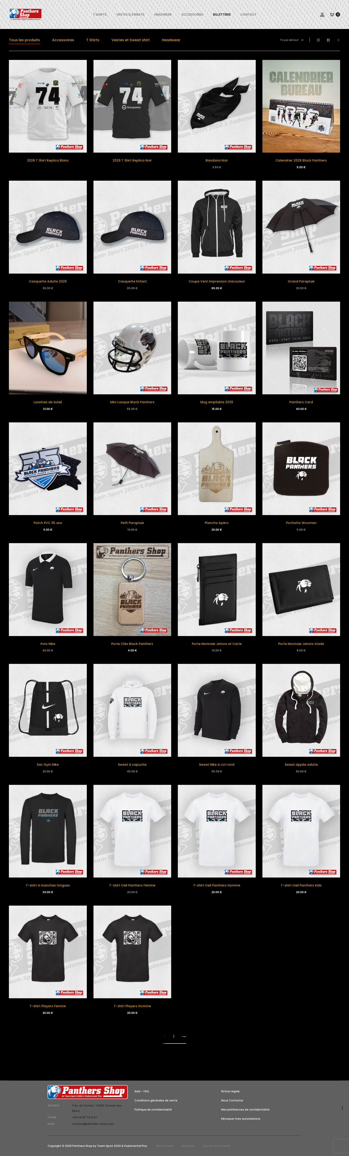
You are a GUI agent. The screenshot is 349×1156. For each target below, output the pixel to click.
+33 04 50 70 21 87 (84, 1117)
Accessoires (192, 14)
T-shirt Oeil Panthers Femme (132, 885)
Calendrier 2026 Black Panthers (301, 160)
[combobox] (291, 40)
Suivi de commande (216, 1146)
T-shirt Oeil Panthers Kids (301, 885)
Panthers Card (301, 402)
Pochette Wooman (301, 523)
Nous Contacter (232, 1100)
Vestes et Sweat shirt (131, 40)
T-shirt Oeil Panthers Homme (216, 885)
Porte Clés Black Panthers (132, 644)
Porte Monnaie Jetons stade (301, 644)
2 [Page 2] (174, 1036)
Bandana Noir (217, 160)
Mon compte (165, 1146)
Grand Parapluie (301, 281)
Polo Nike (48, 644)
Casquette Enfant (132, 281)
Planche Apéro (217, 523)
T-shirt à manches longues (48, 885)
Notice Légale (230, 1091)
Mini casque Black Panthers (132, 402)
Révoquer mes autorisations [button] (240, 1119)
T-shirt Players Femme (48, 1006)
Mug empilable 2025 (216, 402)
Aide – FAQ (141, 1091)
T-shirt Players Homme (132, 1006)
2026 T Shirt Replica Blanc (48, 160)
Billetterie (222, 14)
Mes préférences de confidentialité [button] (245, 1109)
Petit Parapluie (132, 523)
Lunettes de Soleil (48, 402)
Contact (248, 14)
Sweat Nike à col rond (216, 764)
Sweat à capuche (132, 764)
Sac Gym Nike (48, 764)
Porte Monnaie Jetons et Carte (217, 644)
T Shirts (100, 14)
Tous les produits (24, 40)
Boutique (188, 1146)
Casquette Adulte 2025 (48, 281)
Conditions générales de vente (155, 1100)
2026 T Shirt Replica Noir (132, 160)
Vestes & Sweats (130, 14)
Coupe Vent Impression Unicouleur (217, 281)
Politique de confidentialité (153, 1109)
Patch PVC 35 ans (48, 523)
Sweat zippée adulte (301, 764)
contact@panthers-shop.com (93, 1124)
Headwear (163, 14)
